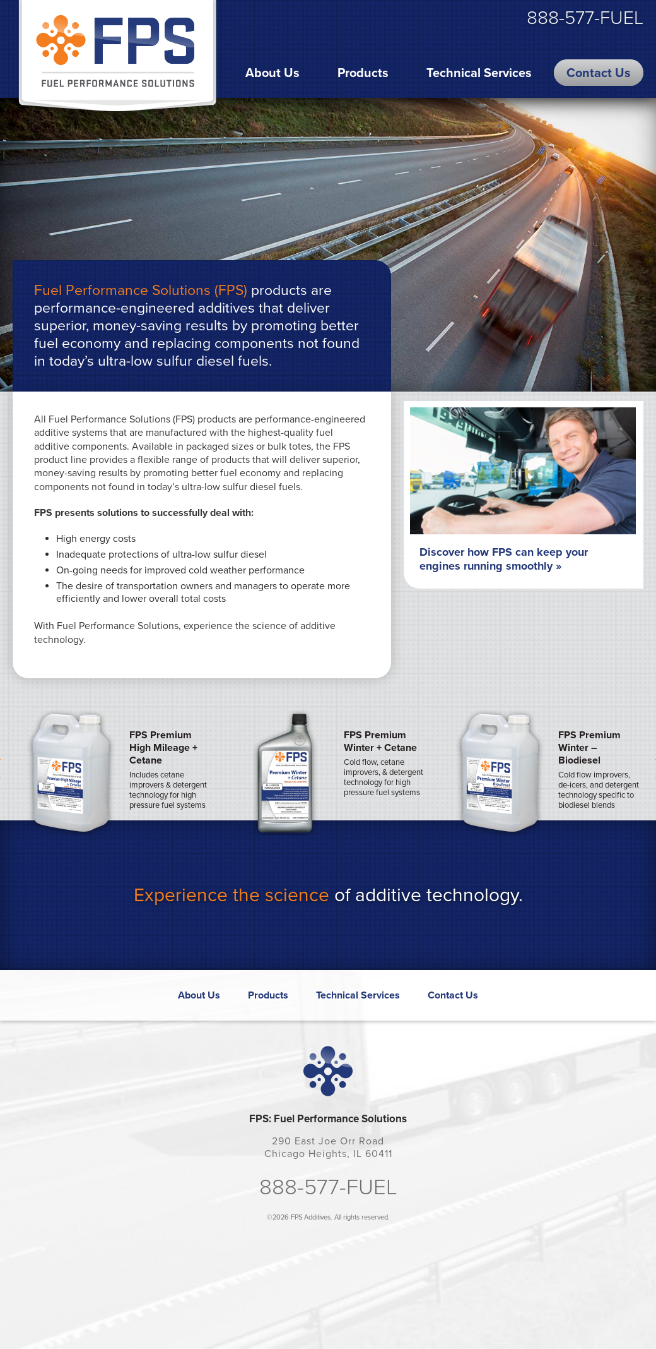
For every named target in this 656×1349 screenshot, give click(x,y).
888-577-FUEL (585, 18)
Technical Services (479, 73)
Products (363, 73)
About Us (272, 73)
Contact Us (598, 73)
